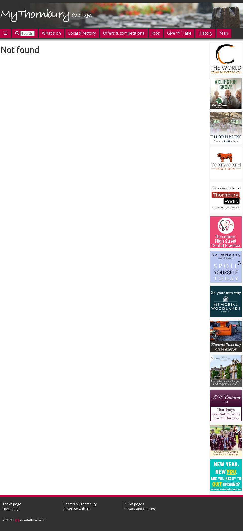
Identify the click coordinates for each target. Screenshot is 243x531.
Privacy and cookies (139, 508)
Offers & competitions (124, 33)
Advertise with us (76, 508)
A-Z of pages (134, 504)
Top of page (12, 504)
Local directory (82, 33)
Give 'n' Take (179, 33)
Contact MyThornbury (80, 504)
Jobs (156, 33)
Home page (12, 508)
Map (223, 33)
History (205, 33)
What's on (51, 33)
